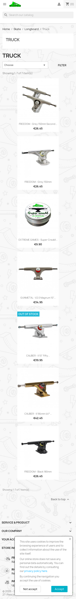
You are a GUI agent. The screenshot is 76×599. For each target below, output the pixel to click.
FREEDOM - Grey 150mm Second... (38, 123)
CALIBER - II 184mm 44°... (38, 413)
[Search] (38, 15)
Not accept (30, 589)
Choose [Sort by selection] (25, 65)
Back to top (60, 499)
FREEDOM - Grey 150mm (38, 181)
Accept (59, 589)
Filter (62, 65)
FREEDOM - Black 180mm (38, 471)
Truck (13, 39)
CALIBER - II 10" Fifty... (38, 355)
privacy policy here (35, 571)
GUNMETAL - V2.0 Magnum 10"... (38, 297)
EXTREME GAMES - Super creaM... (38, 239)
